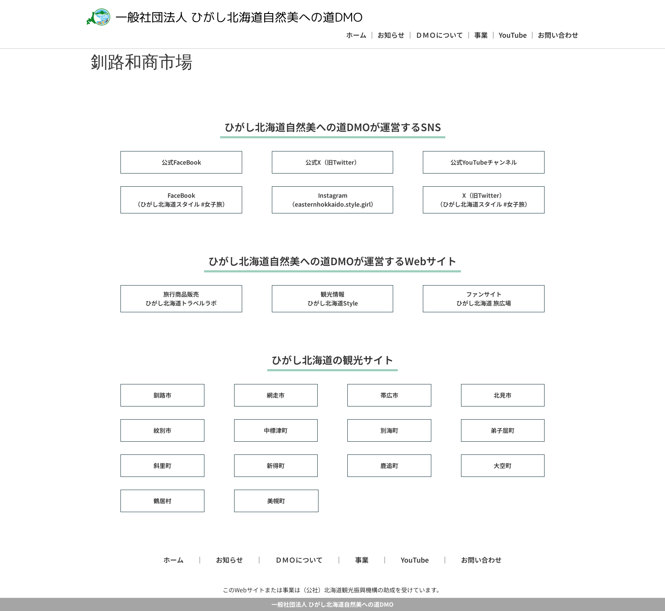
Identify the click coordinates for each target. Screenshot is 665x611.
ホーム (356, 35)
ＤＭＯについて (439, 35)
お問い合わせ (558, 35)
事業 (481, 35)
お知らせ (391, 35)
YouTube (513, 35)
